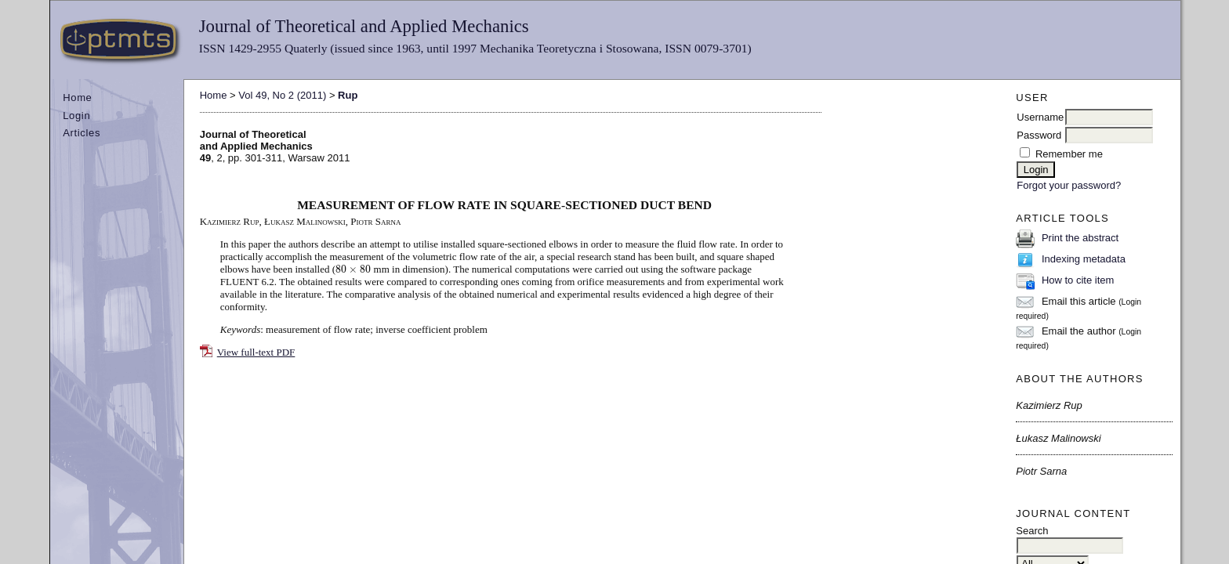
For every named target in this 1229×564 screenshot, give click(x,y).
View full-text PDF (256, 352)
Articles (81, 133)
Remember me (1069, 154)
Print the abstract (1080, 238)
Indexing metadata (1084, 259)
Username (1040, 117)
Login (76, 115)
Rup (347, 95)
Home (77, 97)
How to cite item (1078, 280)
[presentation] (353, 269)
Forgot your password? (1069, 185)
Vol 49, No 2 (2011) (282, 95)
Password (1039, 135)
